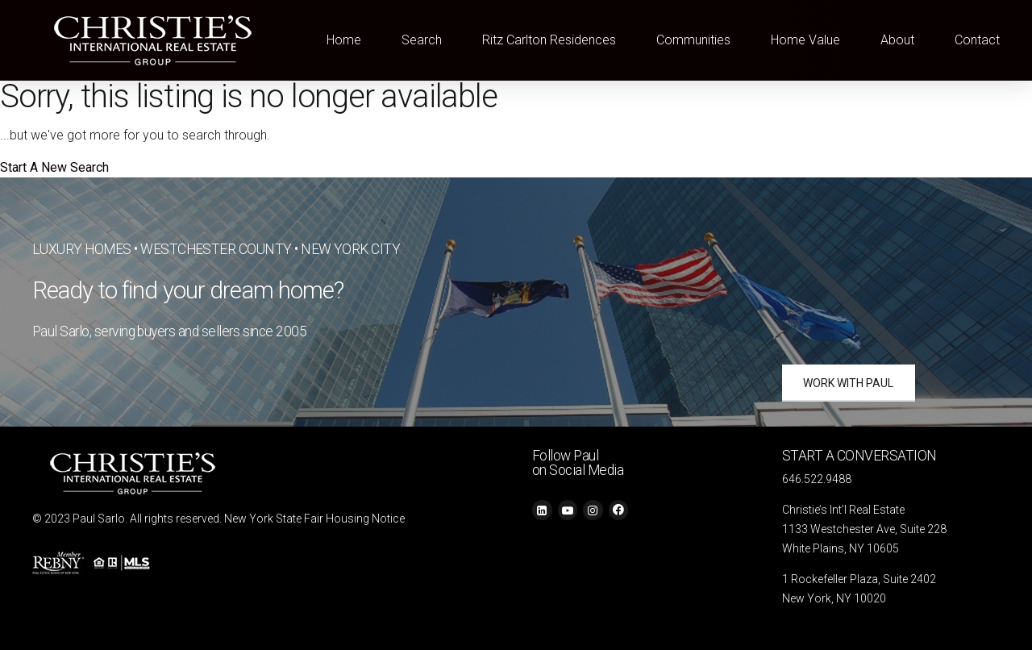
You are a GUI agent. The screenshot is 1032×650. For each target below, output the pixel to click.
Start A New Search (54, 167)
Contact (977, 40)
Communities (693, 40)
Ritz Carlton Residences (549, 40)
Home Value (805, 40)
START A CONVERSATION (859, 456)
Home (344, 40)
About (897, 40)
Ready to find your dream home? (188, 290)
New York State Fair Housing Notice (314, 518)
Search (422, 40)
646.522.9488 (816, 479)
